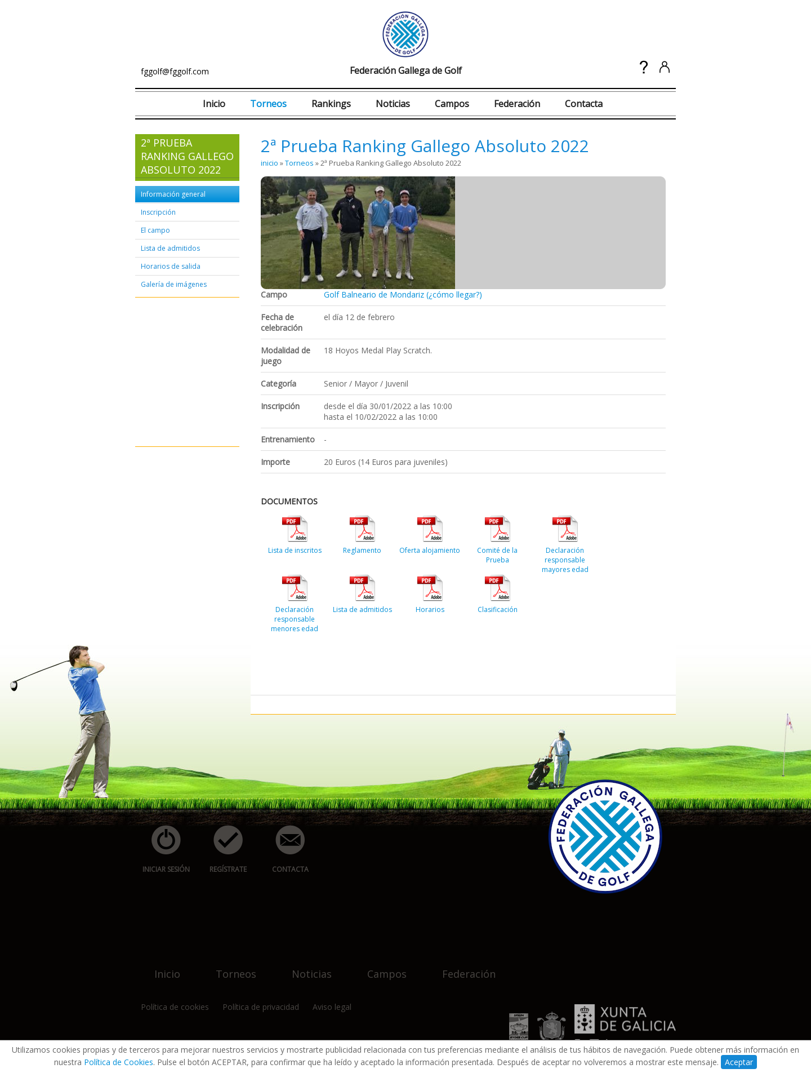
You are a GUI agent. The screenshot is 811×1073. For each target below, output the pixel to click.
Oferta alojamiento (429, 550)
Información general (173, 194)
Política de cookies (175, 1006)
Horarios (430, 609)
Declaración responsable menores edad (294, 619)
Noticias (393, 103)
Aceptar (739, 1062)
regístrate (222, 849)
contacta (284, 849)
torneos (229, 966)
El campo (155, 230)
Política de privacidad (260, 1006)
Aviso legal (332, 1006)
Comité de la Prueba (497, 555)
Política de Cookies (118, 1062)
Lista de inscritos (295, 550)
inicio (269, 163)
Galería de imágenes (174, 284)
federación (462, 966)
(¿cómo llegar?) (454, 294)
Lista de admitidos (170, 248)
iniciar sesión (162, 849)
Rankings (331, 103)
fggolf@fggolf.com (175, 71)
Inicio (214, 103)
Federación (517, 103)
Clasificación (498, 609)
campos (380, 966)
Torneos (268, 103)
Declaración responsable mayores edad (565, 560)
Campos (452, 103)
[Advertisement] (174, 372)
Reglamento (362, 550)
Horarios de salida (170, 266)
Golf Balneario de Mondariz (374, 294)
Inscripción (158, 212)
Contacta (584, 103)
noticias (305, 966)
